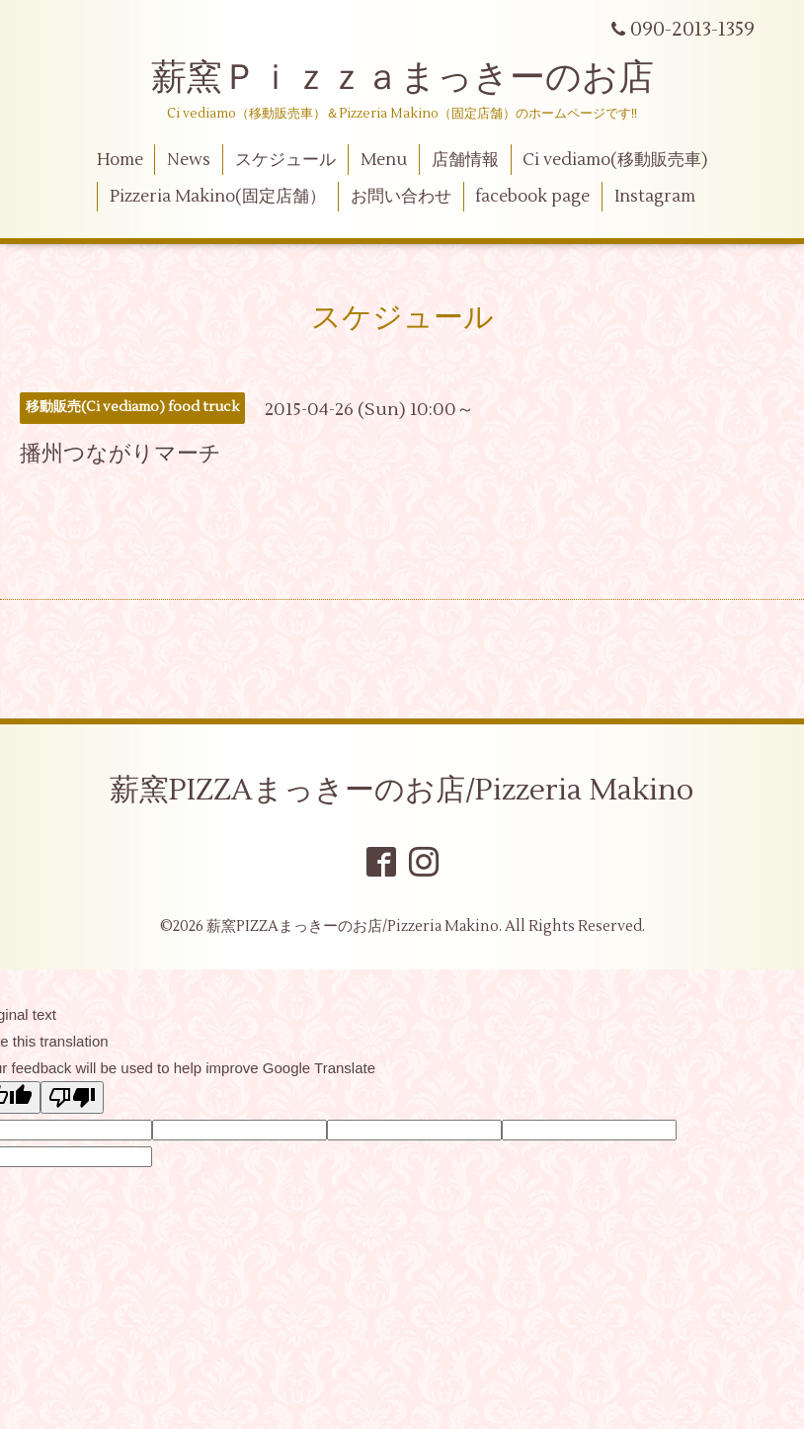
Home (120, 160)
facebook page (532, 197)
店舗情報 (465, 160)
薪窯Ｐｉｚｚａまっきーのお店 (420, 78)
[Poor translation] (72, 1097)
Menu (384, 160)
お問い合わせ (401, 197)
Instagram (654, 197)
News (188, 160)
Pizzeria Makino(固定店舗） (218, 197)
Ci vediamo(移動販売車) (615, 160)
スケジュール (285, 160)
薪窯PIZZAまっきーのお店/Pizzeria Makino (402, 790)
